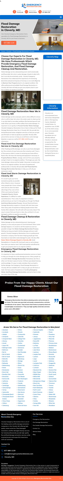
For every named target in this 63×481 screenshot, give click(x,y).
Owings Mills (37, 403)
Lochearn (36, 367)
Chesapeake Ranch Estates (8, 398)
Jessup (35, 336)
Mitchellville (36, 379)
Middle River (37, 374)
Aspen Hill (5, 345)
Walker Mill (52, 394)
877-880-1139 (46, 12)
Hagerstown (21, 401)
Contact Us (36, 428)
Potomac (51, 341)
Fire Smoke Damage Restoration (42, 425)
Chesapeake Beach (8, 394)
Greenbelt (21, 399)
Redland (51, 348)
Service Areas (37, 431)
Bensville (5, 361)
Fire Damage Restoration (40, 422)
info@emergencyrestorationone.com (19, 454)
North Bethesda (37, 387)
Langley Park (37, 354)
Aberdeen (5, 330)
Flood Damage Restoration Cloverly (23, 51)
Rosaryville (52, 356)
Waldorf (51, 392)
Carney (4, 390)
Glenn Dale (21, 396)
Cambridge (5, 385)
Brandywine (5, 370)
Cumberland (21, 345)
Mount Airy (36, 383)
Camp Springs (6, 387)
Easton (20, 354)
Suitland (51, 376)
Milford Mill (36, 376)
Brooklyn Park (6, 374)
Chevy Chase (6, 401)
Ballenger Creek (6, 348)
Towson (51, 385)
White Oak (52, 403)
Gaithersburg (21, 385)
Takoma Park (53, 381)
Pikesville (51, 339)
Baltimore (5, 350)
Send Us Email (33, 12)
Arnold (4, 343)
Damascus (21, 348)
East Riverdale (22, 352)
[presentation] (2, 302)
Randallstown (53, 345)
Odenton (35, 396)
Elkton (19, 363)
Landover (36, 352)
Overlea (35, 401)
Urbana (51, 390)
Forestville (21, 374)
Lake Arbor (36, 348)
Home (3, 51)
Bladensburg (6, 365)
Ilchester (35, 334)
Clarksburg (5, 405)
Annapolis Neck (6, 339)
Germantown (21, 387)
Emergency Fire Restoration (41, 419)
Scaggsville (52, 363)
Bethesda (5, 363)
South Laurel (52, 374)
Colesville (20, 336)
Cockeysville (21, 334)
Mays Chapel (37, 372)
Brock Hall (5, 372)
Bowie (4, 367)
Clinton (20, 330)
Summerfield (52, 379)
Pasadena (52, 334)
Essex (19, 367)
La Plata (35, 345)
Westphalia (52, 399)
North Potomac (37, 392)
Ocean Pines (37, 394)
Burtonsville (5, 379)
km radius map (52, 79)
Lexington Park (37, 363)
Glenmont (21, 394)
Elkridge (20, 361)
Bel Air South (6, 356)
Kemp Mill (36, 341)
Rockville (51, 354)
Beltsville (5, 359)
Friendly (20, 383)
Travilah (51, 387)
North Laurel (37, 390)
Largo (35, 359)
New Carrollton (37, 385)
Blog (34, 434)
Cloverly (8, 51)
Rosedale (51, 359)
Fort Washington (22, 379)
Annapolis (5, 336)
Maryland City (37, 370)
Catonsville (5, 392)
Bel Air (4, 352)
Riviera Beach (53, 352)
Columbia (20, 341)
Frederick (20, 381)
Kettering (36, 343)
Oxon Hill (36, 405)
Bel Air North (6, 354)
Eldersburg (21, 359)
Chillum (4, 403)
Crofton (20, 343)
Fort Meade (21, 376)
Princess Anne (53, 343)
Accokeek (5, 332)
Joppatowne (37, 339)
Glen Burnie (21, 392)
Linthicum (36, 365)
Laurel (35, 361)
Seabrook (51, 365)
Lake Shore (36, 350)
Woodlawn (52, 405)
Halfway (20, 403)
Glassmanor (21, 390)
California (5, 381)
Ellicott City (21, 365)
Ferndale (20, 372)
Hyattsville (36, 332)
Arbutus (4, 341)
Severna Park (52, 370)
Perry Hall (51, 336)
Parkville (51, 330)
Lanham (35, 356)
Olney (35, 399)
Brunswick (5, 376)
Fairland (20, 370)
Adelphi (4, 334)
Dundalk (20, 350)
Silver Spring (52, 372)
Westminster (52, 396)
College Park (21, 339)
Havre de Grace (22, 405)
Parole (50, 332)
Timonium (52, 383)
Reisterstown (52, 350)
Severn (51, 367)
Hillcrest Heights (38, 330)
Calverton (5, 383)
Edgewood (21, 356)
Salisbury (51, 361)
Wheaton (51, 401)
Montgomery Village (39, 381)
